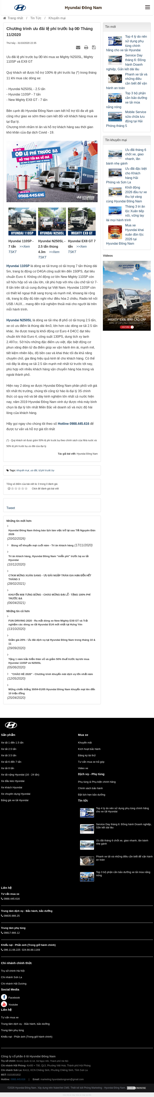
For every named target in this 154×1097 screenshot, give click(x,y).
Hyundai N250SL (19, 320)
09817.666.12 (12, 932)
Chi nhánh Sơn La (11, 977)
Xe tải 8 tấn (7, 768)
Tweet (10, 508)
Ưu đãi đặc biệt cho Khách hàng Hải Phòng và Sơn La (126, 175)
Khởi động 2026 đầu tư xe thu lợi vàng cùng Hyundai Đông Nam (126, 194)
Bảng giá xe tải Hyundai (14, 800)
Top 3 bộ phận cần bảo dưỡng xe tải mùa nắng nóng (126, 100)
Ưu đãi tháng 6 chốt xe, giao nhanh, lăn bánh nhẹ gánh (126, 156)
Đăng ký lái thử (87, 755)
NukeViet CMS (61, 1087)
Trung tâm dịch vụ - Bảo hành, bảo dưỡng (25, 1023)
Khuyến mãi (85, 742)
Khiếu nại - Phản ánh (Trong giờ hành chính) (26, 1036)
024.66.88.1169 (31, 949)
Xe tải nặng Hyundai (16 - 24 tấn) (20, 774)
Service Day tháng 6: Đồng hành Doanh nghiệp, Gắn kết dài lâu (126, 62)
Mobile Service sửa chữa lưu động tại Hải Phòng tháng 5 (126, 119)
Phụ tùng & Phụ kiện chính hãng (97, 781)
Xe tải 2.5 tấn (8, 748)
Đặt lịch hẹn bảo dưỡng (91, 794)
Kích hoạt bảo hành (89, 748)
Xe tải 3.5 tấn (8, 755)
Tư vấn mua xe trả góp (91, 761)
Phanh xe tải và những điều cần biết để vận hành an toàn (126, 81)
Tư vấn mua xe (10, 1017)
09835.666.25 (12, 915)
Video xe (83, 768)
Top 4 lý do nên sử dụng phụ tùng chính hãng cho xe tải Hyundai (126, 43)
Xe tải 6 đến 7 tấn (11, 761)
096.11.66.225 (12, 949)
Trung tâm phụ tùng (12, 1030)
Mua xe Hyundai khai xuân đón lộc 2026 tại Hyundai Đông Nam (125, 234)
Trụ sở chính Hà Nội (12, 970)
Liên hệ (6, 1009)
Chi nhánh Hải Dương (13, 983)
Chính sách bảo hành (90, 788)
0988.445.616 (12, 898)
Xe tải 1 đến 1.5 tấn (12, 742)
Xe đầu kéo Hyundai (12, 781)
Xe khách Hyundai (11, 787)
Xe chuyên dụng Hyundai (15, 793)
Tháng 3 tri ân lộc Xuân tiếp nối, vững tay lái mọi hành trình (125, 213)
